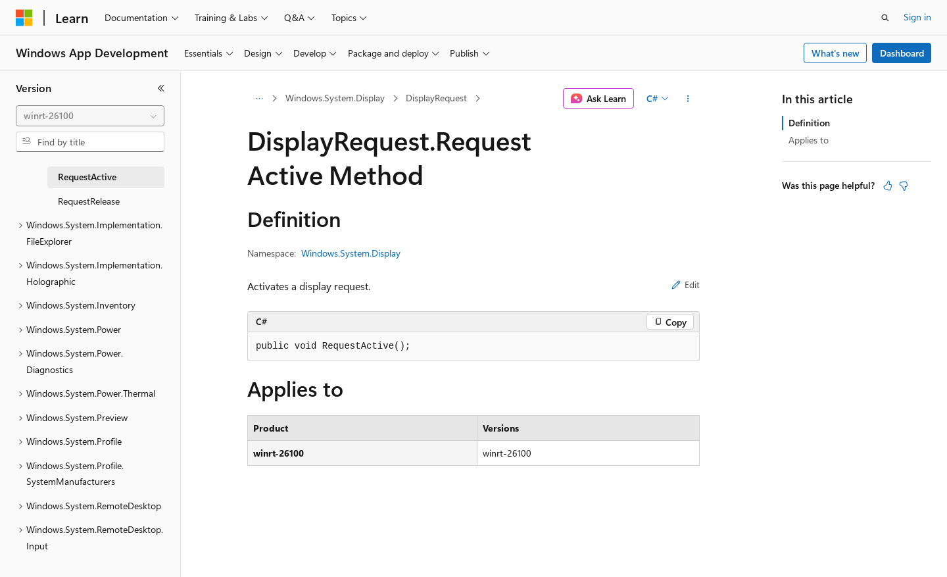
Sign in (917, 17)
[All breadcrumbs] (258, 98)
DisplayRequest (436, 97)
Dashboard (902, 53)
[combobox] (90, 115)
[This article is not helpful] (903, 185)
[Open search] (885, 18)
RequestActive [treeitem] (87, 176)
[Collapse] (161, 88)
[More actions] (688, 98)
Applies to (809, 140)
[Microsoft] (24, 17)
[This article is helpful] (888, 185)
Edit (685, 284)
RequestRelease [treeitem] (89, 201)
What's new (836, 53)
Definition (809, 122)
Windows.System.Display (335, 97)
